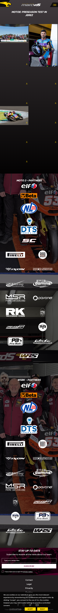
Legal (29, 584)
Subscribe (29, 566)
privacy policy (28, 572)
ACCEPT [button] (30, 609)
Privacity (29, 588)
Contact (29, 580)
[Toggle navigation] (54, 4)
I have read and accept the (18, 572)
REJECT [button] (42, 609)
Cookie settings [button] (15, 609)
